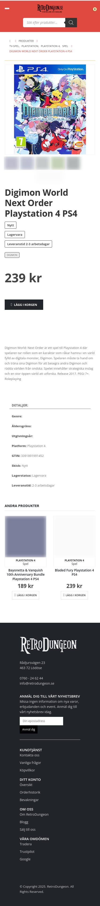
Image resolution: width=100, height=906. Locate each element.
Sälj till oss (27, 829)
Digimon (12, 255)
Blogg (24, 822)
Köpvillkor (27, 770)
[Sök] (71, 22)
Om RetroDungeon (34, 814)
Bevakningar (29, 800)
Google (25, 859)
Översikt (26, 784)
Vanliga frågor (30, 762)
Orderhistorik (30, 792)
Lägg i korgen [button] (27, 595)
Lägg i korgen (25, 305)
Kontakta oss (29, 755)
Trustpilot (27, 851)
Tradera (26, 844)
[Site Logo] (50, 8)
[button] (7, 8)
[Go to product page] (25, 541)
